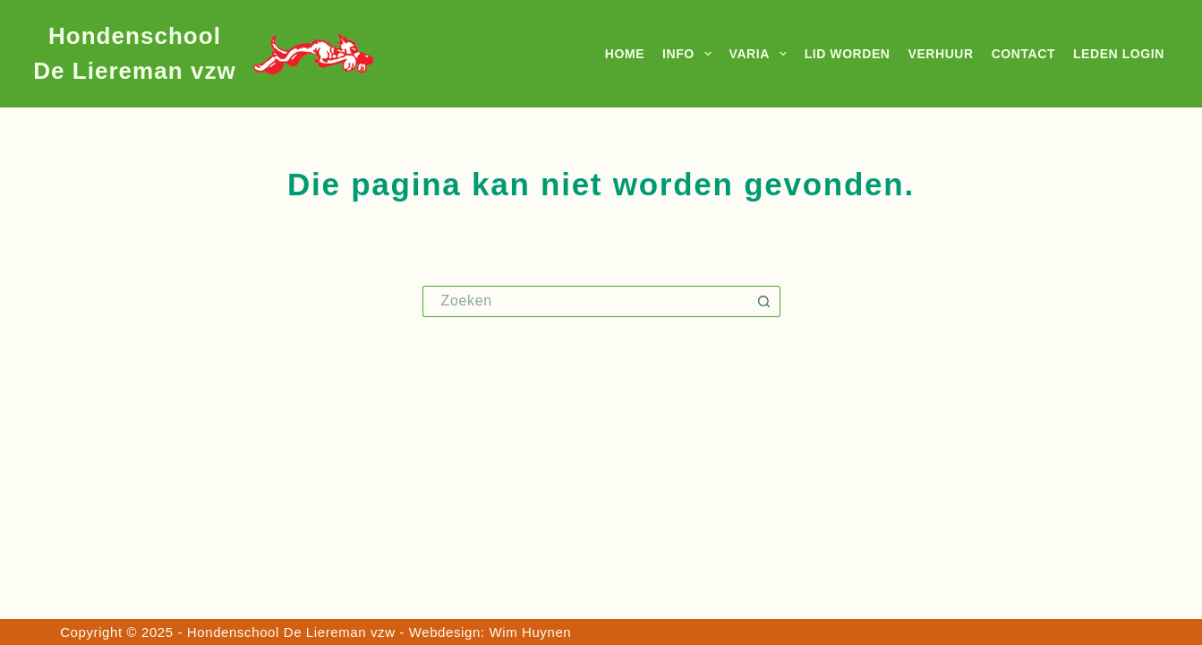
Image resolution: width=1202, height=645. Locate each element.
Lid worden (848, 54)
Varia (761, 53)
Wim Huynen (530, 632)
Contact (1023, 54)
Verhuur (941, 54)
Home (624, 54)
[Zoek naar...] (585, 301)
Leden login (1118, 54)
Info (690, 53)
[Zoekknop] (764, 301)
